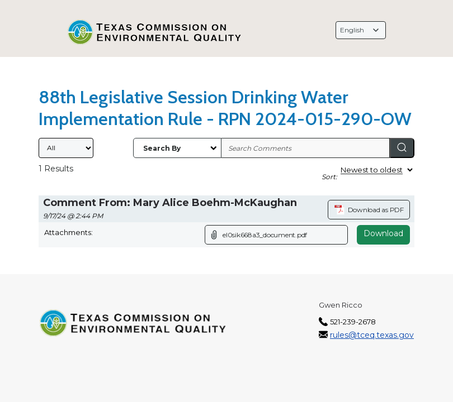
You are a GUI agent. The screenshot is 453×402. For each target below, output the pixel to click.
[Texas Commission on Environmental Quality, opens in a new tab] (155, 32)
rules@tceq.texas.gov (372, 335)
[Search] (402, 148)
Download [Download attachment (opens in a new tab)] (383, 233)
